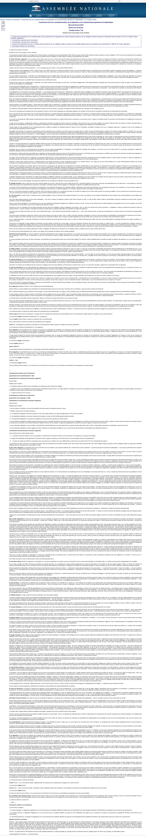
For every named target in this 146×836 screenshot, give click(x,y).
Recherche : (100, 1)
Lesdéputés (38, 15)
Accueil (2, 19)
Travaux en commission (13, 19)
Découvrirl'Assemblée (99, 15)
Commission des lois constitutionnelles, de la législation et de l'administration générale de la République (52, 19)
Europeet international (87, 15)
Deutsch (36, 1)
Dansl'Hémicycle (51, 15)
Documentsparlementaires (75, 15)
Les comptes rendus (90, 19)
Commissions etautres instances (63, 15)
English (31, 1)
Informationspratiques (111, 15)
